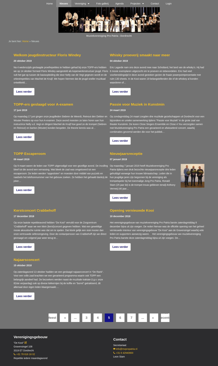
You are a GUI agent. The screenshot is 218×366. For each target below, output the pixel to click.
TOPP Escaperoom (30, 154)
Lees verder (24, 91)
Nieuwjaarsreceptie (126, 154)
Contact (155, 3)
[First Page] (53, 317)
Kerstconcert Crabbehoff (35, 210)
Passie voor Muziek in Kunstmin (137, 104)
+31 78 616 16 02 (24, 354)
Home (49, 3)
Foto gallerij (102, 3)
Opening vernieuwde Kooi (132, 210)
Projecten (135, 3)
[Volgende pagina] (154, 317)
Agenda (119, 3)
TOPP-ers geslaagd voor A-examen (43, 104)
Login (169, 3)
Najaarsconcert (27, 260)
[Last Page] (165, 317)
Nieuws (64, 3)
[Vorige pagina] (64, 317)
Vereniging (80, 3)
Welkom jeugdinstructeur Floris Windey (47, 55)
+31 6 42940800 (123, 353)
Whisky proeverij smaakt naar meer (140, 55)
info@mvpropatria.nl (125, 349)
